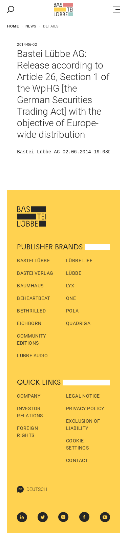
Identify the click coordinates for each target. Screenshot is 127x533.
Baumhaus (30, 285)
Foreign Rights (27, 431)
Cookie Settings (77, 444)
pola (72, 310)
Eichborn (29, 323)
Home (13, 26)
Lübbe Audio (32, 355)
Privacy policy (85, 408)
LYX (70, 285)
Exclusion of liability (83, 424)
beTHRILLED (31, 310)
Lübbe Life (79, 260)
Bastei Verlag (35, 273)
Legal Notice (83, 396)
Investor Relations (30, 412)
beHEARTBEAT (33, 298)
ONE (71, 298)
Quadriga (78, 323)
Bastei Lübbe (33, 260)
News (31, 26)
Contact (77, 460)
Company (28, 396)
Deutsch (32, 489)
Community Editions (31, 339)
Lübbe (73, 273)
